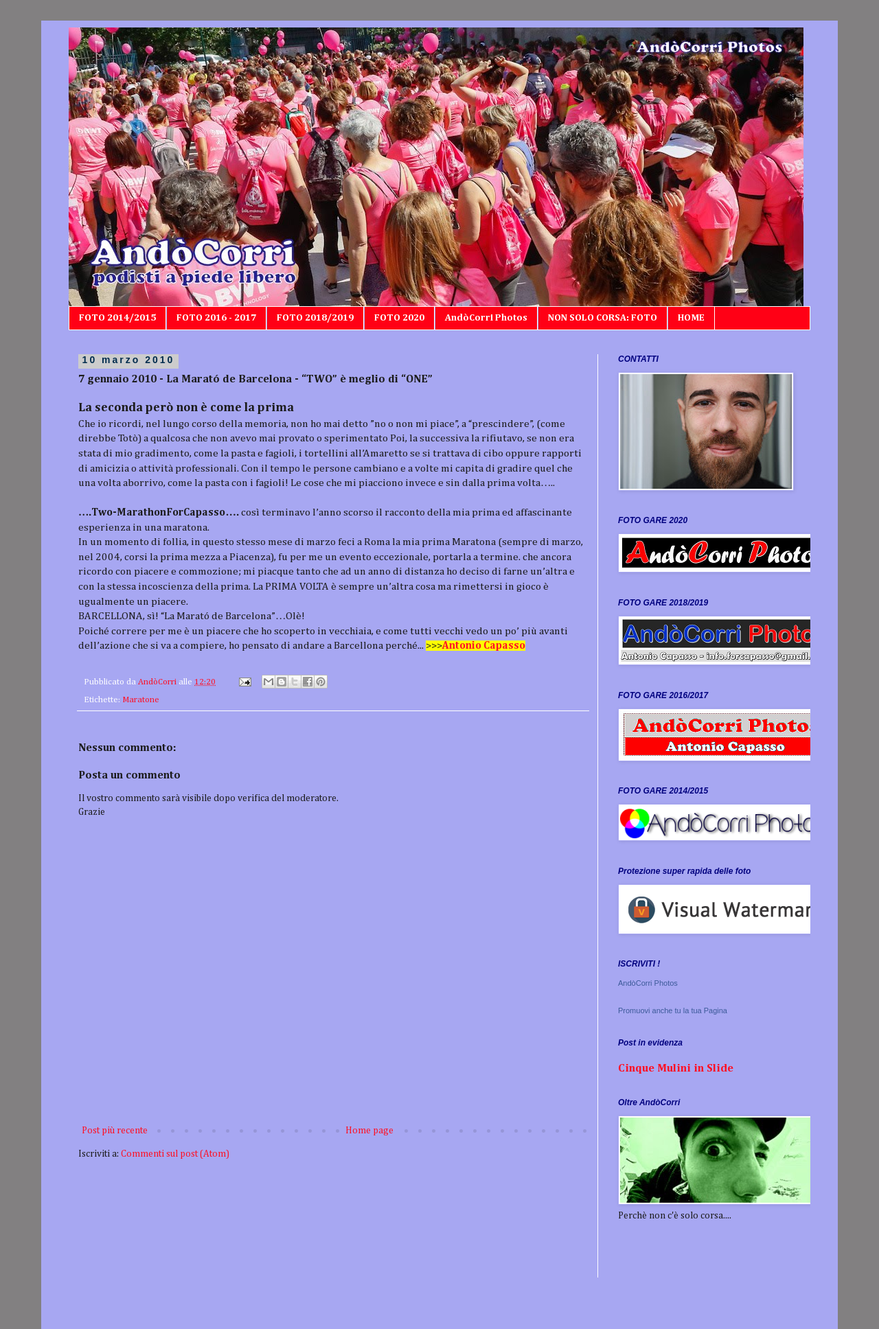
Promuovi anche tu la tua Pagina (672, 1010)
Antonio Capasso (483, 645)
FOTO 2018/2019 (315, 318)
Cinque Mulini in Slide (675, 1068)
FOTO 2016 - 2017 (216, 318)
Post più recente (115, 1130)
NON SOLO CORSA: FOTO (602, 318)
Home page (369, 1130)
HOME (691, 318)
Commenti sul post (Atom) (175, 1154)
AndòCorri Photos (486, 318)
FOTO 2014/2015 (117, 318)
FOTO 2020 (399, 318)
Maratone (140, 699)
